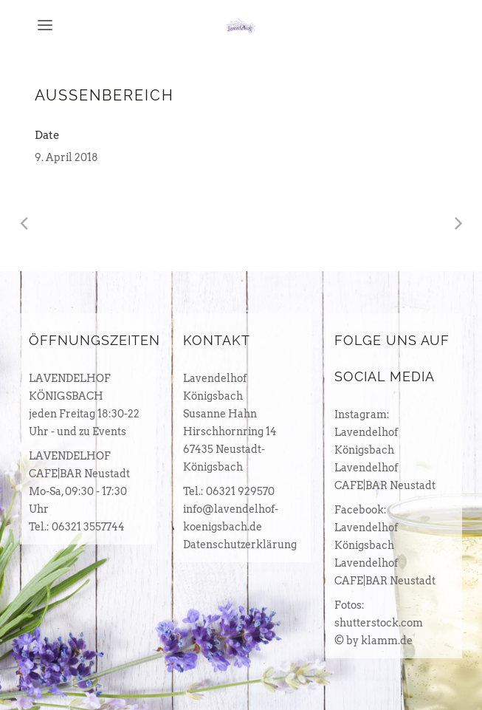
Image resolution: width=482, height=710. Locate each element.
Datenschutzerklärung (240, 544)
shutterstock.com (378, 623)
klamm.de (387, 640)
